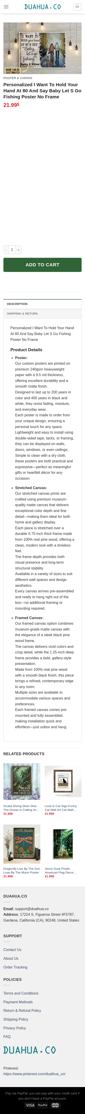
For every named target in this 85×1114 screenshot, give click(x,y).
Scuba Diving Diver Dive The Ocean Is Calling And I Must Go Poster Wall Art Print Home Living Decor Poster (21, 808)
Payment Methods (18, 1002)
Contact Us (12, 950)
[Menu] (6, 6)
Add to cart (43, 264)
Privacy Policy (14, 1028)
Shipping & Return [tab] (22, 313)
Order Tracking (15, 967)
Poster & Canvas (17, 78)
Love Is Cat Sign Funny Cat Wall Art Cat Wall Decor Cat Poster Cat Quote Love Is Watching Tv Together (61, 808)
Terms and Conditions (21, 993)
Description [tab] (17, 304)
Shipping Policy (15, 1019)
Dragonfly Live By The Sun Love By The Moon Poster (21, 870)
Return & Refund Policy (22, 1011)
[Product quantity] (12, 249)
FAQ (7, 1037)
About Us (10, 958)
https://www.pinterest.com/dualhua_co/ (34, 1074)
